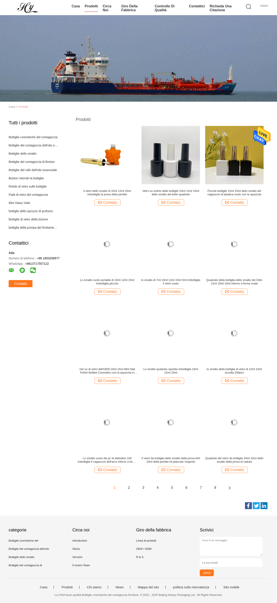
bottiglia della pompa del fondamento (33, 227)
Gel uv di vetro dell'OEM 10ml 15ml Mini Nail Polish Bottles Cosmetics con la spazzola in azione (107, 370)
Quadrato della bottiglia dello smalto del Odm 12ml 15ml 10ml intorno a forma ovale (234, 281)
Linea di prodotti (146, 540)
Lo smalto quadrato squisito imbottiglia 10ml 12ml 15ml (170, 370)
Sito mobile (231, 587)
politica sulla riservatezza (191, 587)
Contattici (197, 6)
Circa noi (107, 8)
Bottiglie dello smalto (22, 153)
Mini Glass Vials (19, 203)
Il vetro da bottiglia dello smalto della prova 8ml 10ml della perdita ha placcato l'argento (171, 460)
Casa (76, 6)
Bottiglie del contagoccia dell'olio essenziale (33, 145)
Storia (76, 548)
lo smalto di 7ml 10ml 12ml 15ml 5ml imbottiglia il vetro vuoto (170, 281)
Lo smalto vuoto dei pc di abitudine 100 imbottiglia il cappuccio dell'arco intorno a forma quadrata (107, 460)
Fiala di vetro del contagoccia (28, 194)
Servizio (77, 557)
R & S (139, 557)
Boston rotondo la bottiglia (26, 178)
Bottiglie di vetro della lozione (28, 219)
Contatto (20, 283)
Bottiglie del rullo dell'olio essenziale (33, 170)
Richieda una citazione (221, 8)
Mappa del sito (148, 587)
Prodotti (91, 6)
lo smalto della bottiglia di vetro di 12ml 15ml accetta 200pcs (234, 370)
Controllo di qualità (165, 8)
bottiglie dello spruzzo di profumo (31, 211)
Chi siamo (94, 587)
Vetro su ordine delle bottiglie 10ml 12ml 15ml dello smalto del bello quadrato (170, 192)
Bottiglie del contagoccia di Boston (32, 162)
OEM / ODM (143, 548)
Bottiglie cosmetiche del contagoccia (33, 137)
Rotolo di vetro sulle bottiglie (28, 186)
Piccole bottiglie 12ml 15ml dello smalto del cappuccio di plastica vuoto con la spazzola (234, 192)
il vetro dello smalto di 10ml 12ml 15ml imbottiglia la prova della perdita (107, 192)
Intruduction (79, 540)
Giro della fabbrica (129, 8)
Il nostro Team (81, 565)
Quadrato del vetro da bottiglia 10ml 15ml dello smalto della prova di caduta (234, 460)
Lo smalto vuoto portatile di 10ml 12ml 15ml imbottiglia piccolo (107, 281)
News (120, 587)
